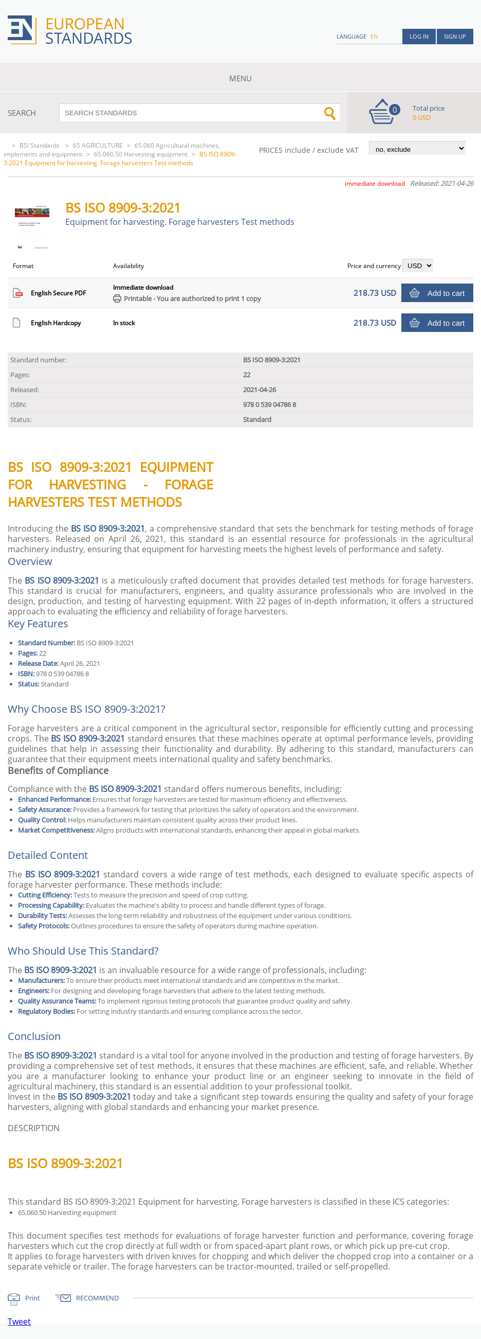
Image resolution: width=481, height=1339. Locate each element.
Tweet (19, 1321)
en (374, 36)
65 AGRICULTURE (98, 145)
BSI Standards (40, 145)
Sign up (455, 36)
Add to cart (446, 293)
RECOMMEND (97, 1297)
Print (32, 1297)
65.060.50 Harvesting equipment (141, 154)
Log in (419, 36)
